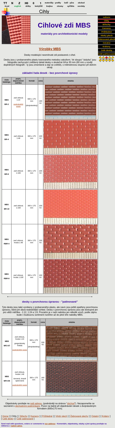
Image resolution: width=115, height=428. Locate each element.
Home (5, 416)
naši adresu (36, 403)
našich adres (16, 426)
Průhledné (47, 416)
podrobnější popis (18, 105)
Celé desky (8, 419)
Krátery (105, 416)
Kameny (35, 416)
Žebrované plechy (79, 416)
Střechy (23, 416)
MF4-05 (7, 381)
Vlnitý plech (61, 416)
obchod (71, 403)
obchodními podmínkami (27, 406)
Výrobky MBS (50, 49)
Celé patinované (25, 419)
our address (50, 424)
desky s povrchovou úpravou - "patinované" (50, 301)
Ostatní (95, 416)
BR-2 (7, 104)
